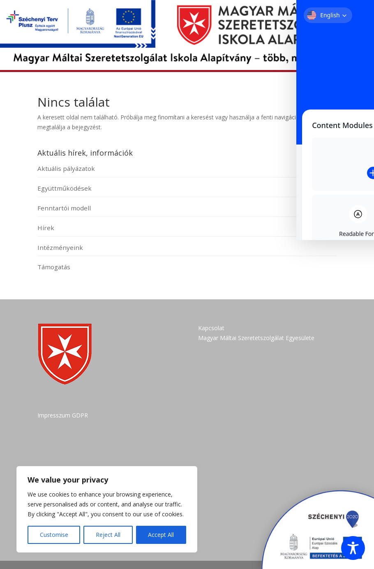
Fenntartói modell (64, 208)
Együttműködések (64, 188)
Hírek (45, 228)
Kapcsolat (211, 328)
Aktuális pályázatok (66, 168)
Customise (54, 535)
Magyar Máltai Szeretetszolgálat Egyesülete (256, 338)
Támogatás (53, 267)
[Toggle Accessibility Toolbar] (353, 548)
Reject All (108, 535)
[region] (106, 509)
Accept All (161, 535)
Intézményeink (60, 247)
